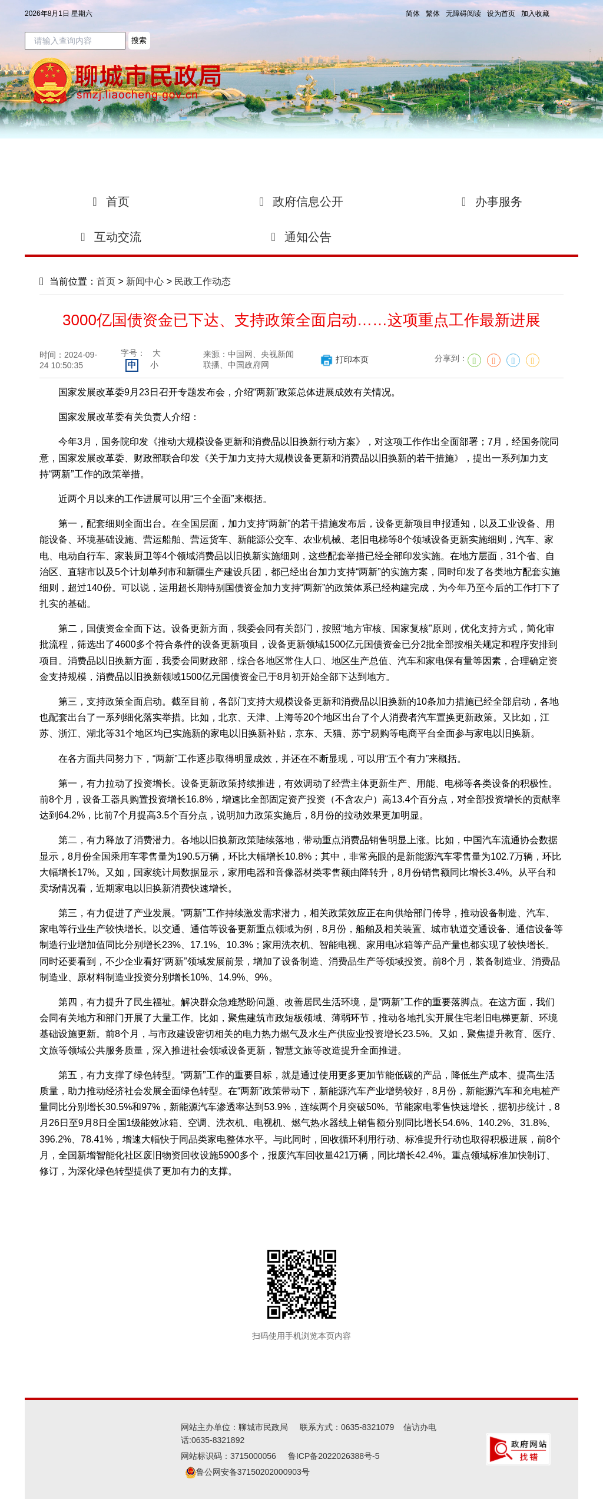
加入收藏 (535, 13)
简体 (413, 13)
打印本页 (344, 359)
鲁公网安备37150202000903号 (247, 1472)
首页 (106, 281)
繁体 (433, 13)
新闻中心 (145, 281)
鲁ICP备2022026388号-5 (334, 1456)
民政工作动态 (202, 281)
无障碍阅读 (463, 13)
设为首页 (501, 13)
